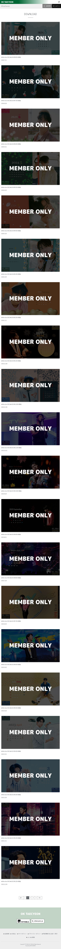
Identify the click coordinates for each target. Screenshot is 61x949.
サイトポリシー (23, 934)
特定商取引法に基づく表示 (50, 934)
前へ (21, 898)
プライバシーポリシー (35, 934)
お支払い (14, 934)
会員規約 (7, 934)
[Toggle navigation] (59, 2)
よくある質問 (31, 937)
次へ (40, 898)
